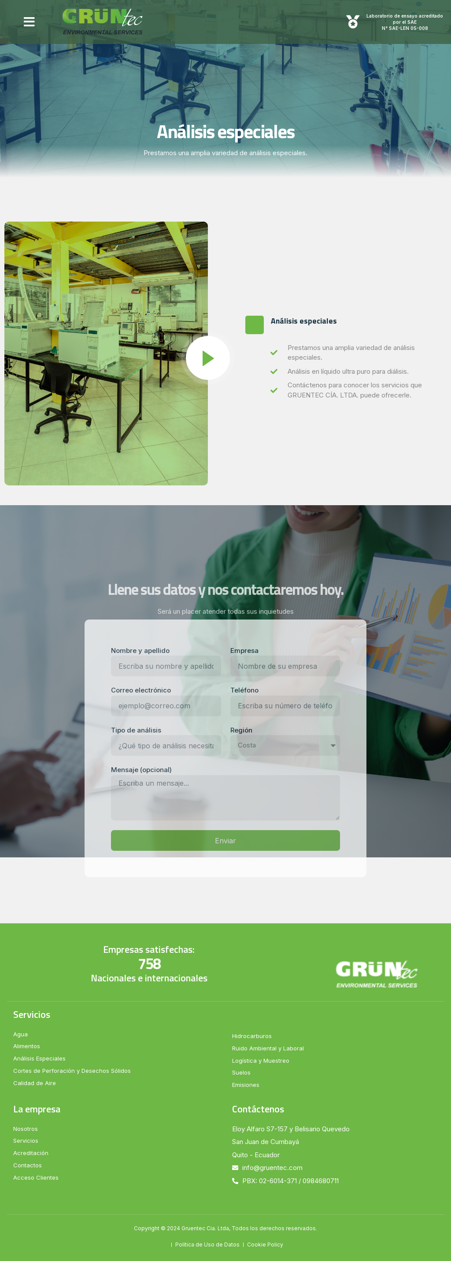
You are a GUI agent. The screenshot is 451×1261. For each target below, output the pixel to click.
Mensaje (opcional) (141, 769)
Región (241, 730)
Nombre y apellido (140, 650)
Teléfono (244, 690)
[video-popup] (208, 358)
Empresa (244, 650)
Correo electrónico (141, 690)
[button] (29, 22)
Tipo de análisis (136, 730)
